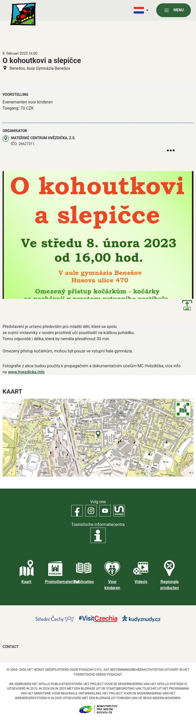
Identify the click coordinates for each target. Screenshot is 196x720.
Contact (11, 647)
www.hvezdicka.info (26, 372)
